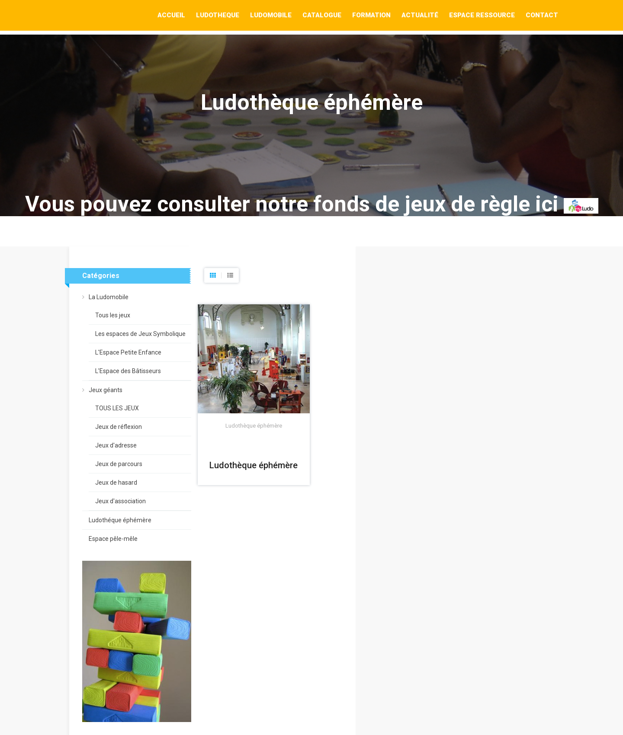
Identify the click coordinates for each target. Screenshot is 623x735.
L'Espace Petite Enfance (128, 352)
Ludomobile (271, 15)
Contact (542, 15)
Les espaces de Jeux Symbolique (140, 333)
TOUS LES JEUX (117, 408)
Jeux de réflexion (118, 426)
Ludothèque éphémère (253, 465)
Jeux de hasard (116, 482)
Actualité (419, 15)
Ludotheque (217, 15)
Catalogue (321, 15)
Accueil (171, 15)
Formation (371, 15)
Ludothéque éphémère (120, 520)
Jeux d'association (120, 501)
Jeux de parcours (118, 463)
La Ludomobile (108, 297)
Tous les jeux (112, 315)
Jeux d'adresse (116, 445)
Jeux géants (105, 390)
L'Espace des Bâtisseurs (128, 371)
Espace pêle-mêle (113, 538)
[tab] (213, 275)
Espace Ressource (482, 15)
